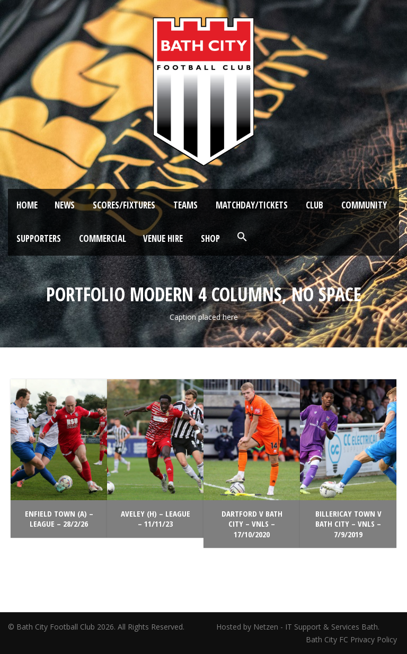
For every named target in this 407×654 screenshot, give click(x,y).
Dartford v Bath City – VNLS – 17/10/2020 (252, 523)
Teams (185, 205)
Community (364, 205)
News (65, 205)
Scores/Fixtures (124, 205)
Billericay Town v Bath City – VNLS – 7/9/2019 (348, 523)
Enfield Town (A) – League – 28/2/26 (59, 518)
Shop (210, 238)
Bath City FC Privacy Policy (352, 639)
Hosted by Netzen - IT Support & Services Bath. (297, 627)
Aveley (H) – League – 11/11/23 (155, 518)
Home (27, 205)
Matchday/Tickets (252, 205)
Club (314, 205)
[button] (242, 237)
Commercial (102, 238)
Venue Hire (163, 238)
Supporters (38, 238)
